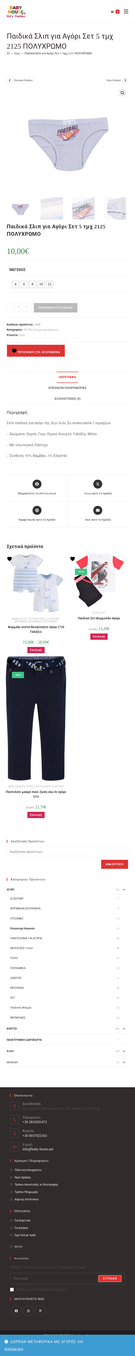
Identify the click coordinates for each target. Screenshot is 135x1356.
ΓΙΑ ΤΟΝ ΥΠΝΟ (36, 618)
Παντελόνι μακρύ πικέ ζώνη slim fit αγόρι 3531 (36, 794)
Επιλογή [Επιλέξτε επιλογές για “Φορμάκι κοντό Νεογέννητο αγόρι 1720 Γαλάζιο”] (36, 650)
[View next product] (125, 80)
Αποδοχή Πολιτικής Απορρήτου (38, 1289)
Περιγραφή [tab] (67, 377)
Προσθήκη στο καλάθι (55, 307)
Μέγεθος (17, 270)
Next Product (114, 80)
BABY (15, 618)
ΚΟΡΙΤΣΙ (12, 1028)
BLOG (18, 1246)
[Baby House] (8, 53)
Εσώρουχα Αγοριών (46, 329)
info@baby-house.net (37, 1149)
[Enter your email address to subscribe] (67, 1278)
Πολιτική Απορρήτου (28, 1170)
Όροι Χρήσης (23, 1177)
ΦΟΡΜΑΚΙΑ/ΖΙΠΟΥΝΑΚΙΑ (43, 621)
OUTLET (19, 786)
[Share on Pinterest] (37, 514)
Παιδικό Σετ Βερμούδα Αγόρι (99, 618)
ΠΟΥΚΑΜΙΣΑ (18, 968)
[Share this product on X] (97, 488)
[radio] (15, 284)
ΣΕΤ (103, 612)
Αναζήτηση (115, 864)
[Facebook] (16, 1311)
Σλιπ (22, 335)
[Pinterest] (40, 1311)
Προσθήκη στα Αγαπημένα (35, 351)
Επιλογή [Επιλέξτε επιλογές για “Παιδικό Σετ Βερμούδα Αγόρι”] (99, 636)
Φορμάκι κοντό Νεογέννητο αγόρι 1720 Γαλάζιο (36, 629)
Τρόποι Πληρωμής (26, 1192)
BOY (11, 786)
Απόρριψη (13, 1349)
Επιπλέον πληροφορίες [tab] (67, 388)
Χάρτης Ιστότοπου (27, 1199)
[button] (122, 92)
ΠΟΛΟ (14, 958)
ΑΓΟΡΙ (28, 329)
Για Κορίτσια (22, 1220)
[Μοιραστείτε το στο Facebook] (37, 488)
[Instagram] (28, 1311)
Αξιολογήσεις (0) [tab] (67, 398)
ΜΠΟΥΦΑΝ (17, 987)
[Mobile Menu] (124, 11)
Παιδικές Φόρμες (21, 1007)
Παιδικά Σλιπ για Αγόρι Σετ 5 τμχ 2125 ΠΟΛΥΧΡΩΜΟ (58, 53)
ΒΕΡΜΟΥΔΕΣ (18, 1017)
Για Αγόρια (21, 1227)
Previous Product (23, 80)
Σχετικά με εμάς (25, 1235)
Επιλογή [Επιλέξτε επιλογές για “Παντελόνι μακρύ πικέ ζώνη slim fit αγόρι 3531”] (36, 815)
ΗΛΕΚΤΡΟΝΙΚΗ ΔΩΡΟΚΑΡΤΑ (24, 1040)
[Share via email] (98, 514)
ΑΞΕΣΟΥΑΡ (17, 898)
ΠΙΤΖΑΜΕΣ (16, 918)
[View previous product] (10, 80)
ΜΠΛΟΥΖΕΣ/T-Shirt (21, 948)
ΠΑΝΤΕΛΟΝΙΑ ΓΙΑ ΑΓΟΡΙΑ (48, 786)
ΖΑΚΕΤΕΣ (16, 978)
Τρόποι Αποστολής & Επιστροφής (36, 1184)
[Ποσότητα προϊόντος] (19, 307)
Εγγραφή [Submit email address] (110, 1278)
